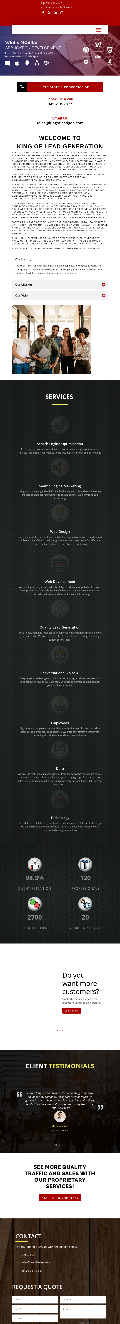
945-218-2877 (54, 2)
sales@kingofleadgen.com (60, 7)
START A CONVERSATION (60, 1198)
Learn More (71, 1012)
